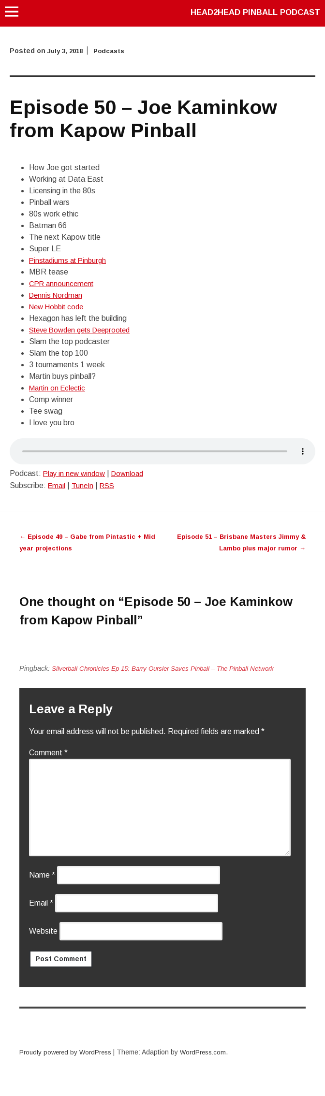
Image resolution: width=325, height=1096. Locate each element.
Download (132, 473)
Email (57, 485)
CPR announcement (63, 283)
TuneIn (84, 485)
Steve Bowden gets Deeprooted (85, 330)
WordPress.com (210, 1052)
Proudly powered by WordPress (68, 1052)
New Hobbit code (59, 307)
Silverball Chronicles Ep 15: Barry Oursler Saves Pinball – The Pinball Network (173, 668)
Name (42, 875)
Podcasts (113, 51)
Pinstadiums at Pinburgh (70, 260)
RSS (111, 485)
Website (43, 931)
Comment (48, 753)
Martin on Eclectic (59, 388)
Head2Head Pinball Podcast (250, 12)
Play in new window (76, 473)
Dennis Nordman (57, 295)
